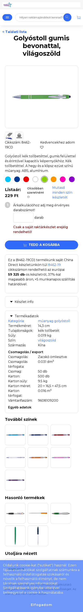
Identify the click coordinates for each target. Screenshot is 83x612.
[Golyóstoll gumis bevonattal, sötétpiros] (26, 179)
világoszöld (47, 340)
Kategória (16, 321)
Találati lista (14, 32)
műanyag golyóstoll (54, 321)
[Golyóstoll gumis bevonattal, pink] (63, 179)
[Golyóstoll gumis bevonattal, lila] (72, 179)
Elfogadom (41, 605)
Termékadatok (27, 316)
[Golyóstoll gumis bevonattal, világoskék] (8, 179)
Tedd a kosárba (41, 245)
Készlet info (24, 302)
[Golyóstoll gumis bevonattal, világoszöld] (44, 179)
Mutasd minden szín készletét (62, 192)
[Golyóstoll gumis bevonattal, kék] (17, 179)
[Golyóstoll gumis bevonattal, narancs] (54, 179)
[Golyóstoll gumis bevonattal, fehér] (35, 179)
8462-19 (54, 265)
